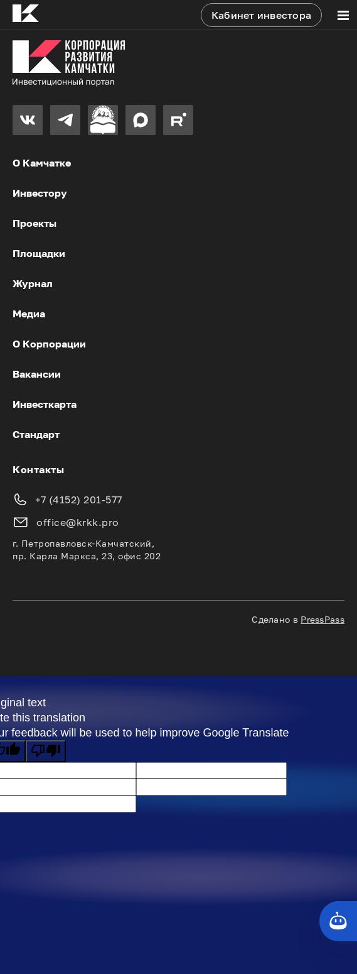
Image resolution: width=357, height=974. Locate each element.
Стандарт (36, 434)
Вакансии (37, 374)
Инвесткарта (45, 404)
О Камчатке (42, 162)
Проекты (34, 223)
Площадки (39, 253)
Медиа (29, 313)
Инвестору (40, 193)
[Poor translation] (46, 751)
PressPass (322, 619)
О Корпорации (49, 343)
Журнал (33, 283)
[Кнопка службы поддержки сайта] (338, 921)
